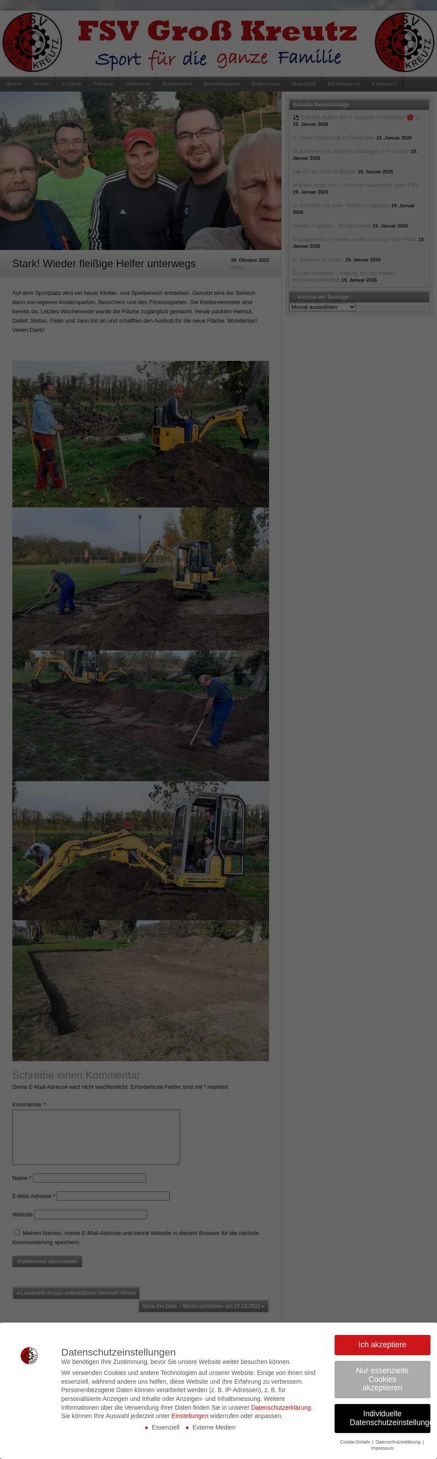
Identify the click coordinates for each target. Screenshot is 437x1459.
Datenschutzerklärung (281, 1407)
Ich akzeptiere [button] (382, 1344)
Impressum (382, 1448)
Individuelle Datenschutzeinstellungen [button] (390, 1418)
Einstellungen (189, 1415)
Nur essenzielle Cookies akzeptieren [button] (382, 1379)
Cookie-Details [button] (355, 1441)
